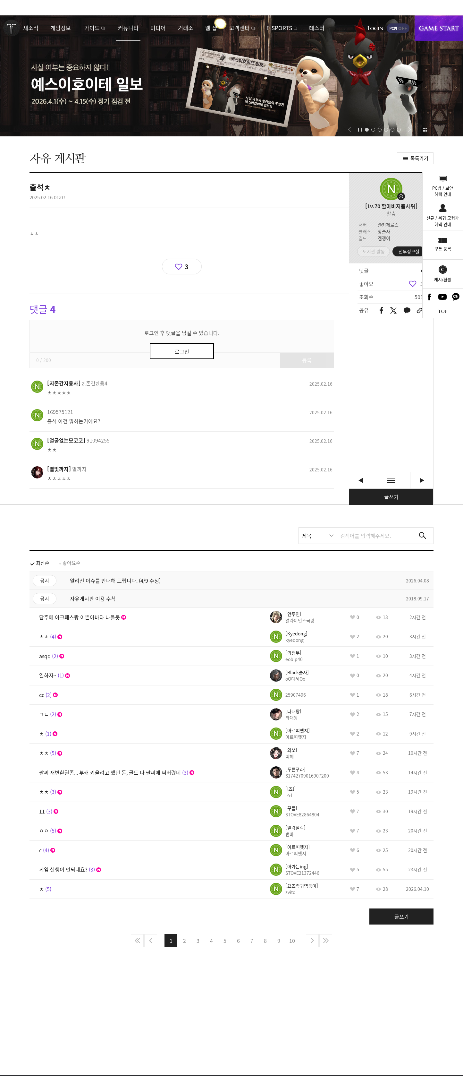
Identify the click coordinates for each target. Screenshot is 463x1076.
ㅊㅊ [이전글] (360, 480)
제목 (307, 535)
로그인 (375, 28)
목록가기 (419, 158)
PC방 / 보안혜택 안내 (442, 191)
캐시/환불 (442, 279)
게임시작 (439, 28)
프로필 (391, 189)
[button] (349, 129)
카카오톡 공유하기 (407, 310)
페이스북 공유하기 (381, 311)
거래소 (185, 28)
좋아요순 (71, 562)
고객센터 (239, 28)
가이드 (92, 28)
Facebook (429, 297)
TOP (442, 311)
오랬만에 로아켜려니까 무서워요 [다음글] (421, 480)
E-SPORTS (279, 28)
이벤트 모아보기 (425, 129)
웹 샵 (211, 28)
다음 (312, 940)
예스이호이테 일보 (231, 75)
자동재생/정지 (360, 129)
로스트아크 (11, 27)
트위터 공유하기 (393, 310)
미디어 (158, 28)
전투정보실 (409, 251)
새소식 (30, 28)
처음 (137, 940)
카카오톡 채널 (456, 297)
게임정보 (60, 28)
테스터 (316, 28)
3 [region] (421, 284)
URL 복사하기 (419, 310)
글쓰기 (391, 497)
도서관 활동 (374, 251)
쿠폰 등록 (442, 248)
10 (292, 940)
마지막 (325, 940)
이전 (150, 940)
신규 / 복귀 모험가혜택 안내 (442, 221)
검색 (422, 535)
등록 (307, 360)
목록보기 (391, 480)
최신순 (42, 562)
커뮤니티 (128, 28)
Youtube (443, 297)
